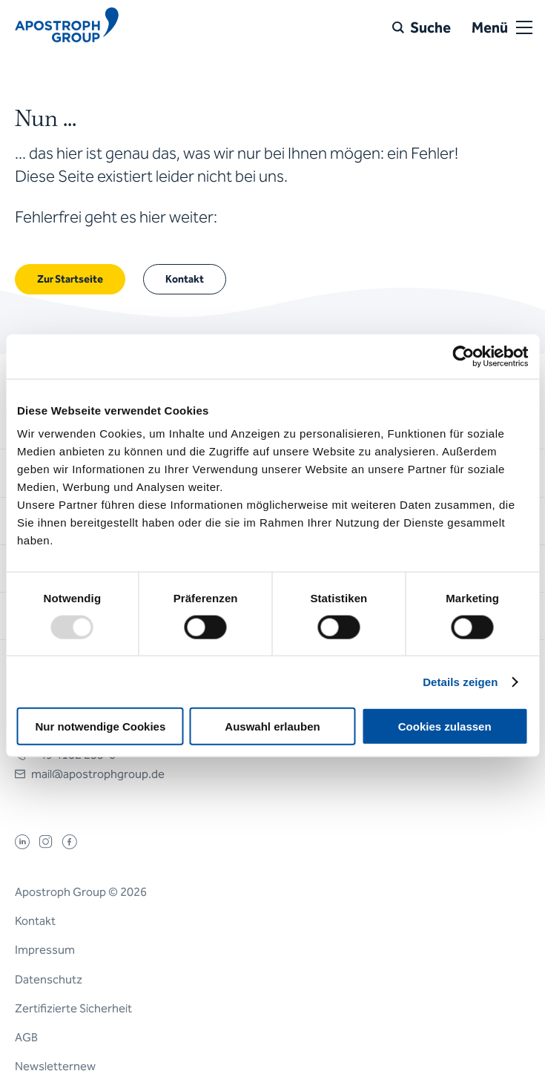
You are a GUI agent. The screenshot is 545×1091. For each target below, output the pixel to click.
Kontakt (35, 921)
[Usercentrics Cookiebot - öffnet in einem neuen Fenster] (463, 356)
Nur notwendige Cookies (100, 726)
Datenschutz (48, 979)
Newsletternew (55, 1066)
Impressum (45, 950)
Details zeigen (460, 681)
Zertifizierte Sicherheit (73, 1008)
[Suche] (421, 27)
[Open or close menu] (524, 27)
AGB (26, 1037)
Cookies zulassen (445, 726)
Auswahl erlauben (272, 726)
